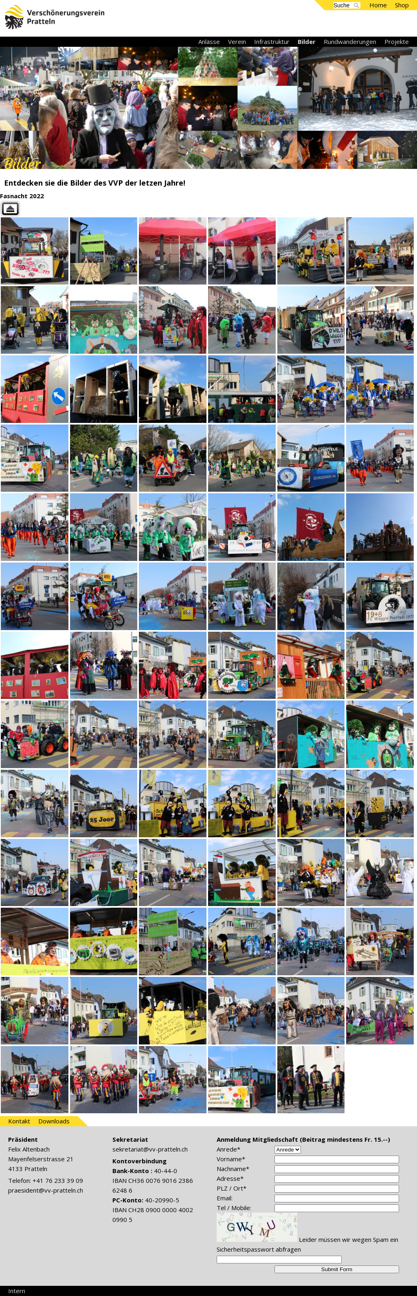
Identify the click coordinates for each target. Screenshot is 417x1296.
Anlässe (209, 41)
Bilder (307, 41)
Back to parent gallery (208, 209)
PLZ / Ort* (231, 1188)
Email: (225, 1198)
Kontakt (19, 1121)
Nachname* (233, 1169)
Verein (237, 41)
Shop (402, 5)
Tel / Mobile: (234, 1208)
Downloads (54, 1121)
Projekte (396, 41)
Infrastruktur (272, 41)
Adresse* (230, 1178)
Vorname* (231, 1159)
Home (378, 5)
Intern (16, 1291)
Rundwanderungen (350, 41)
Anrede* (228, 1149)
